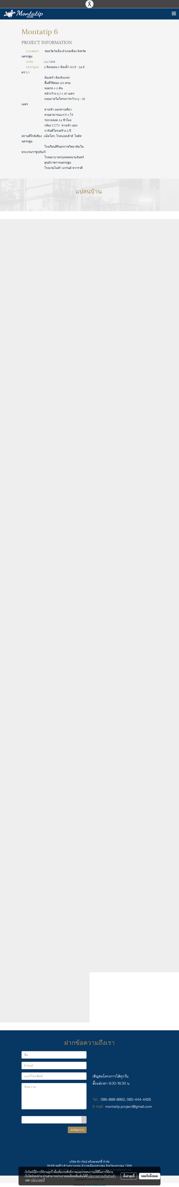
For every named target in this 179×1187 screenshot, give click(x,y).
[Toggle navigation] (174, 13)
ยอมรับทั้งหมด (149, 1176)
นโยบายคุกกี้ (38, 1180)
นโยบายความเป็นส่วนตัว (102, 1176)
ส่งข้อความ (77, 1129)
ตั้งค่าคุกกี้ (128, 1176)
